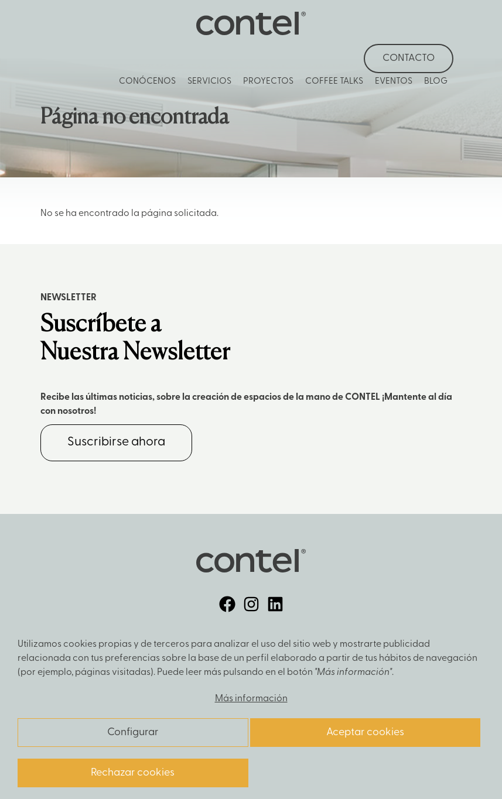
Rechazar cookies (133, 773)
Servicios (209, 81)
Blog (436, 81)
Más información (251, 699)
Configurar (132, 732)
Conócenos (147, 81)
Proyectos (268, 81)
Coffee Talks (334, 81)
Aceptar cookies (365, 732)
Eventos (393, 81)
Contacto (409, 58)
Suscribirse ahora (116, 442)
